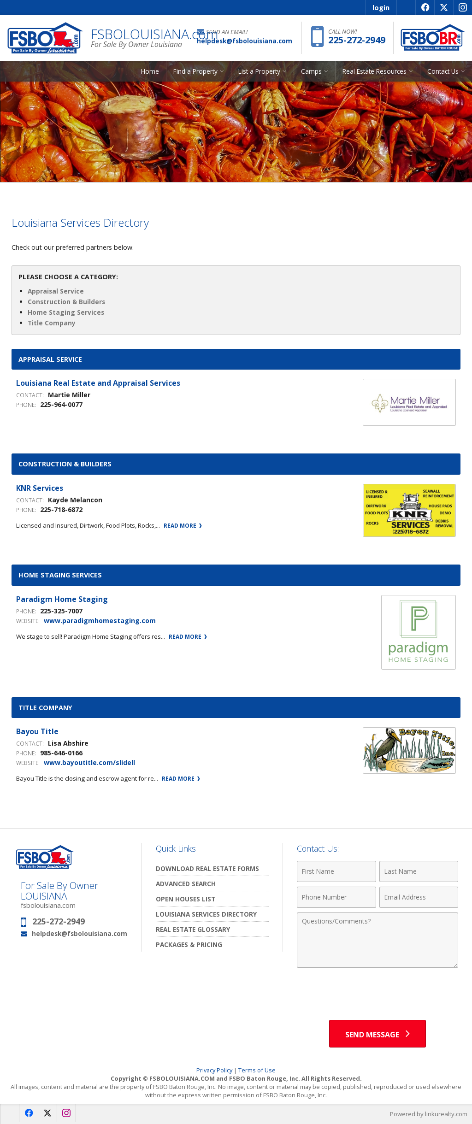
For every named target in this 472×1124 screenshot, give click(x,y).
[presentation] (377, 995)
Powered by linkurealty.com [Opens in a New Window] (428, 1114)
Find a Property (195, 71)
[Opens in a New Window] (424, 7)
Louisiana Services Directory (206, 914)
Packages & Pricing (189, 944)
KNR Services (39, 488)
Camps (311, 71)
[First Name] (336, 871)
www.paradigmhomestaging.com (100, 620)
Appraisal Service (56, 291)
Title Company (52, 322)
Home (150, 71)
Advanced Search (186, 883)
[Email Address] (418, 897)
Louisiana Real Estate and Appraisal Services (98, 383)
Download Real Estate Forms (207, 868)
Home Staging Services (66, 312)
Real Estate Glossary (193, 929)
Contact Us (443, 71)
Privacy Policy (214, 1070)
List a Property (259, 71)
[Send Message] (377, 1033)
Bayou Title (37, 731)
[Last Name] (418, 871)
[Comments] (377, 940)
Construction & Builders (66, 301)
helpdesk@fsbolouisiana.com (79, 933)
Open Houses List (185, 898)
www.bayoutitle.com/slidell (89, 762)
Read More (183, 526)
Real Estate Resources (374, 71)
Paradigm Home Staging (62, 599)
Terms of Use (257, 1070)
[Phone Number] (336, 897)
